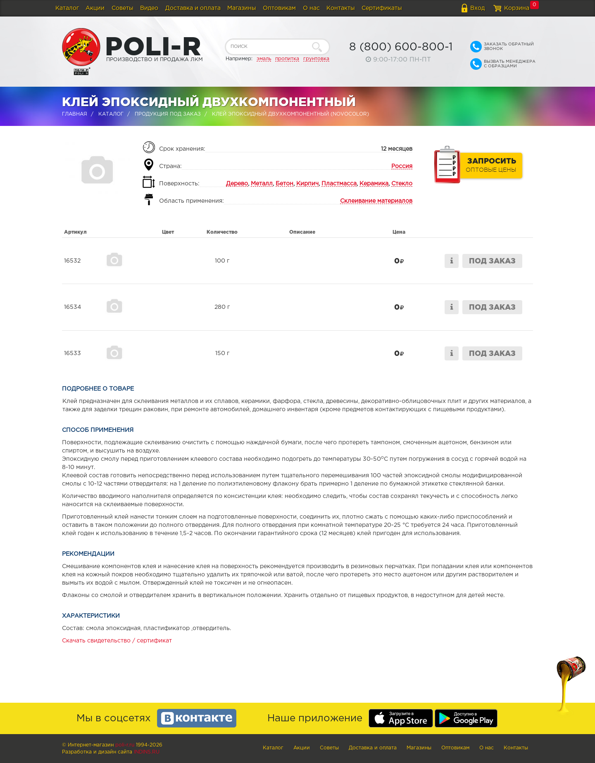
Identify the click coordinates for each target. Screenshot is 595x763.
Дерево (237, 183)
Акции (95, 8)
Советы (122, 8)
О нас (311, 8)
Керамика (373, 183)
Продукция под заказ (168, 114)
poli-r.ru (124, 745)
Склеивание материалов (376, 201)
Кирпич (307, 183)
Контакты (340, 8)
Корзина (516, 8)
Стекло (401, 183)
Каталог (67, 8)
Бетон (284, 183)
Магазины (241, 8)
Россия (401, 166)
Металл (262, 183)
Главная (74, 114)
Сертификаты (382, 8)
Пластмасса (339, 183)
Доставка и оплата (193, 8)
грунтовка (316, 59)
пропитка (287, 59)
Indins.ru (146, 752)
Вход (477, 8)
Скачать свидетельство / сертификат (117, 640)
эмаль (264, 59)
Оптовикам (279, 8)
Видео (149, 8)
